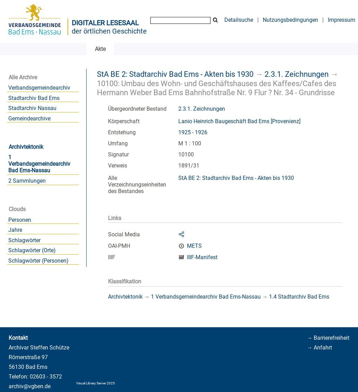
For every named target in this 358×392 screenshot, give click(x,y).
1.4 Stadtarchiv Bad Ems (299, 296)
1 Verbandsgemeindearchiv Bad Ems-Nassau (39, 164)
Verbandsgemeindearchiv (39, 87)
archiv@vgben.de (30, 386)
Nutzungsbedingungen (290, 20)
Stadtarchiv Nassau (32, 108)
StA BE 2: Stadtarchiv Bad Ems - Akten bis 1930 (175, 74)
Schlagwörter (24, 240)
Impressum (341, 20)
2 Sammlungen (27, 180)
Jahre (15, 230)
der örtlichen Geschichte (109, 31)
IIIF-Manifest (202, 257)
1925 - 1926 (192, 132)
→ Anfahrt (319, 347)
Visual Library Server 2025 (95, 383)
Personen (19, 220)
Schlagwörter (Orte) (32, 250)
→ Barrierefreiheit (328, 338)
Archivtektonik (26, 147)
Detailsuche (238, 20)
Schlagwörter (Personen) (38, 260)
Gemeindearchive (29, 118)
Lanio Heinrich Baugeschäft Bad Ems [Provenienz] (239, 121)
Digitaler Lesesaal (105, 23)
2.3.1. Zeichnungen (297, 74)
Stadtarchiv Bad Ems (34, 98)
